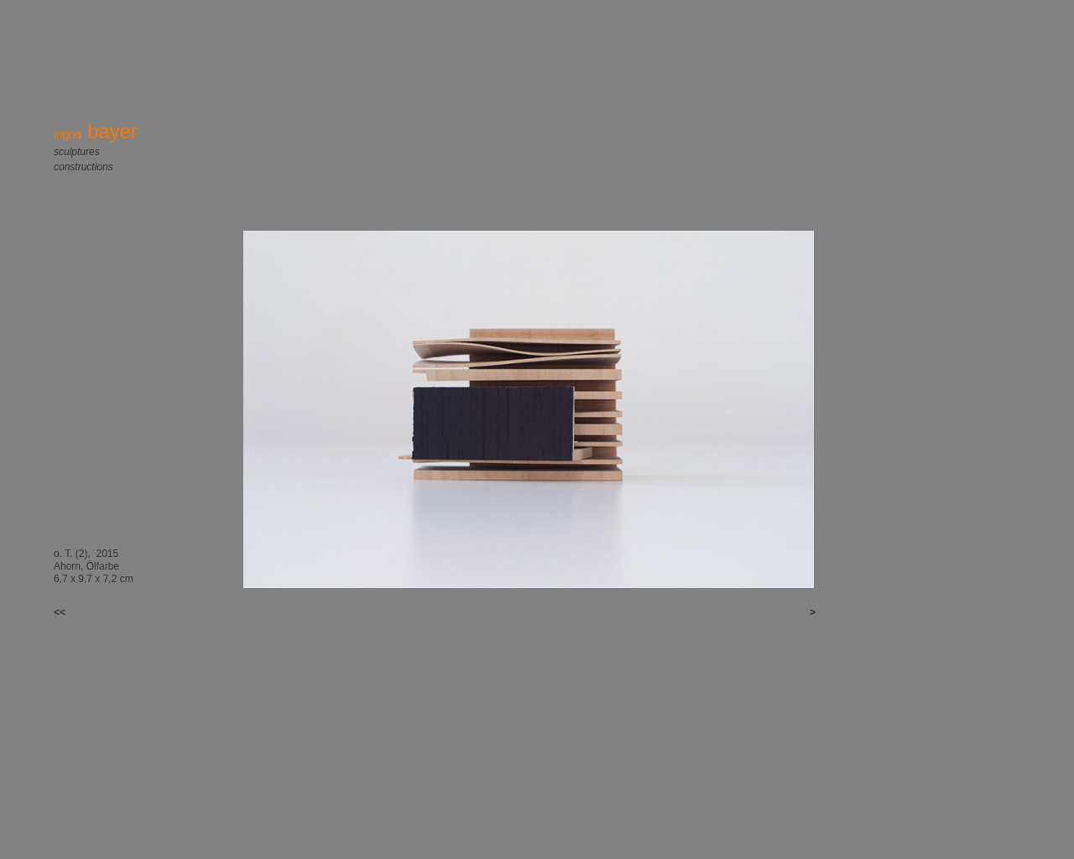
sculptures (77, 152)
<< (67, 612)
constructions (83, 167)
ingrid (96, 134)
